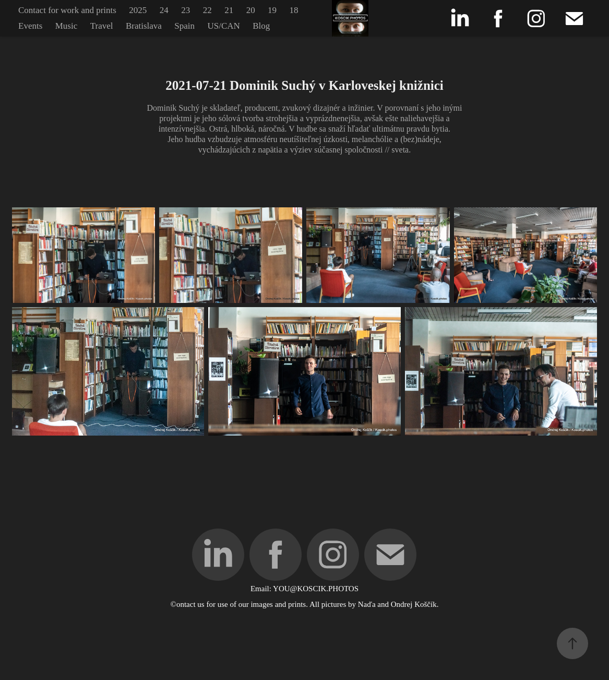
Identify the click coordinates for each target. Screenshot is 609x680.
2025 (138, 10)
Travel (101, 26)
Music (66, 26)
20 (250, 10)
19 (272, 10)
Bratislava (144, 26)
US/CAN (223, 26)
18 (294, 10)
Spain (184, 26)
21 (228, 10)
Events (30, 26)
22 (207, 10)
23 (185, 10)
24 (164, 10)
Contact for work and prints (67, 10)
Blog (261, 26)
